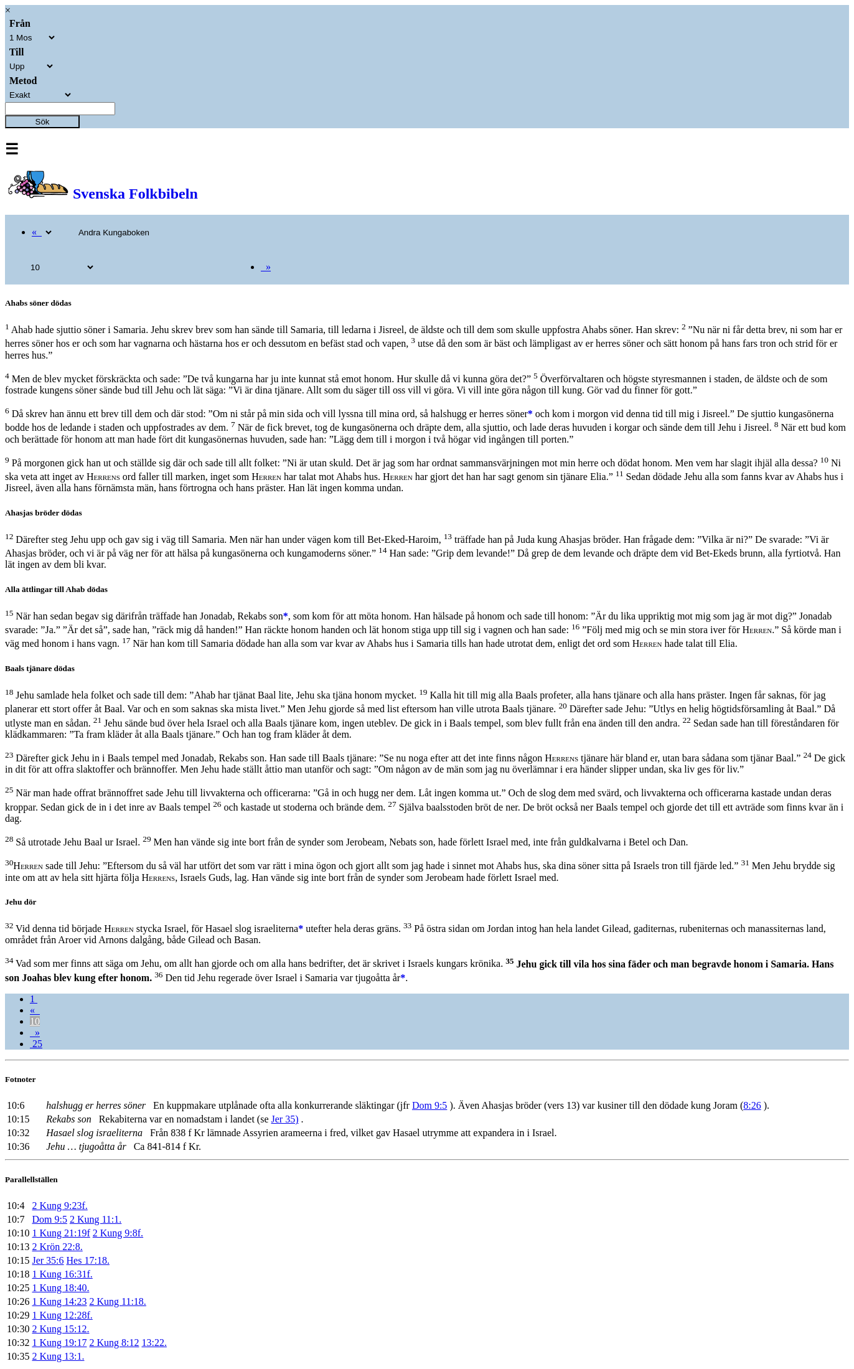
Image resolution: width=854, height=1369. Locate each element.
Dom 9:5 (429, 1105)
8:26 (752, 1105)
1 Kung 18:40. (60, 1287)
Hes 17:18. (88, 1260)
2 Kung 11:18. (117, 1301)
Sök (42, 121)
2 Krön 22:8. (57, 1246)
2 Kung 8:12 (114, 1342)
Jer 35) (284, 1119)
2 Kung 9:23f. (59, 1205)
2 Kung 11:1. (95, 1219)
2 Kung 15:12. (60, 1329)
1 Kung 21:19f (61, 1233)
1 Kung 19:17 (59, 1342)
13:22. (153, 1342)
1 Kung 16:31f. (62, 1274)
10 (35, 1021)
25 (36, 1043)
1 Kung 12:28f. (62, 1315)
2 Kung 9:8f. (118, 1233)
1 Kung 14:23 (59, 1301)
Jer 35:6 (47, 1260)
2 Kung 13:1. (58, 1356)
